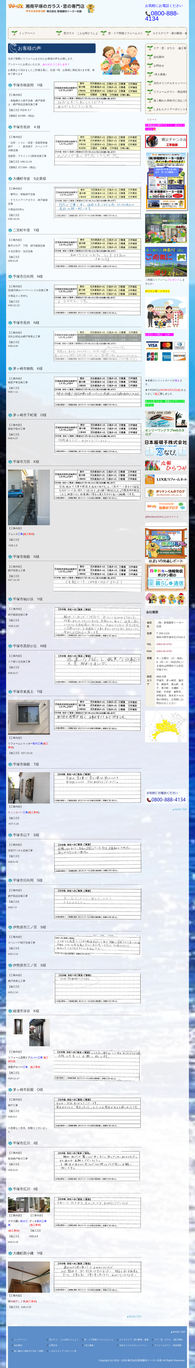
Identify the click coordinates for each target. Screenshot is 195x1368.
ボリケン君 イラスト (157, 291)
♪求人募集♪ (160, 74)
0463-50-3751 (164, 644)
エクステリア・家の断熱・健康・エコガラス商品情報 (170, 33)
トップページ (27, 33)
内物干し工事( (18, 1301)
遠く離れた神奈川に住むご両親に (170, 100)
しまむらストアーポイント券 (170, 109)
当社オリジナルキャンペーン (170, 83)
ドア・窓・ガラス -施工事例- (170, 48)
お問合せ (158, 65)
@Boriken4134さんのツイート (162, 516)
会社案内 (160, 56)
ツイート (152, 119)
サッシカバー (23, 812)
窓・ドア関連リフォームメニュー (125, 33)
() (14, 1230)
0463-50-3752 (164, 651)
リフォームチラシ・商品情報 (170, 91)
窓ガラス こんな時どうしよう (81, 33)
